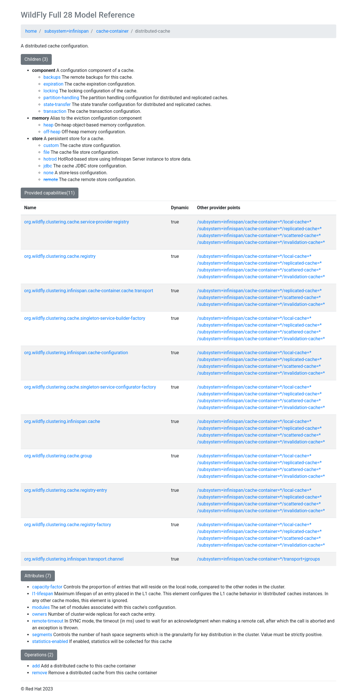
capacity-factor (47, 587)
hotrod (50, 159)
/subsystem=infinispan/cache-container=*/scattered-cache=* (259, 235)
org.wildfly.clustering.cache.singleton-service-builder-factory (84, 318)
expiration (53, 84)
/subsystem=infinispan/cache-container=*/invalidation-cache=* (261, 242)
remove (39, 672)
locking (50, 91)
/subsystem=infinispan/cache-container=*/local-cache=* (254, 222)
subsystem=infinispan (66, 31)
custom (51, 145)
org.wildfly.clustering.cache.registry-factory (67, 524)
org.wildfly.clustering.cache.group (58, 456)
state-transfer (57, 104)
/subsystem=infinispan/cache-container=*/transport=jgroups (258, 559)
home (31, 31)
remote (50, 179)
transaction (54, 111)
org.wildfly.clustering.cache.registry (60, 256)
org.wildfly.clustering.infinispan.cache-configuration (76, 352)
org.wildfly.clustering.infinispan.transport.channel (74, 559)
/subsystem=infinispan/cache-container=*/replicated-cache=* (259, 228)
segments (42, 634)
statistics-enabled (50, 641)
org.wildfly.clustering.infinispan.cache (62, 421)
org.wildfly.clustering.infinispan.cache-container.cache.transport (88, 290)
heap (48, 125)
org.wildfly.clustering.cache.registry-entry (65, 490)
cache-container (112, 31)
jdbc (47, 166)
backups (52, 77)
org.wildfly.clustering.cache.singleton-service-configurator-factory (90, 387)
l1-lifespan (42, 593)
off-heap (52, 131)
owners (39, 614)
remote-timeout (47, 621)
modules (41, 607)
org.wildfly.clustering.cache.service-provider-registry (76, 222)
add (36, 666)
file (46, 152)
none (48, 172)
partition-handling (61, 97)
